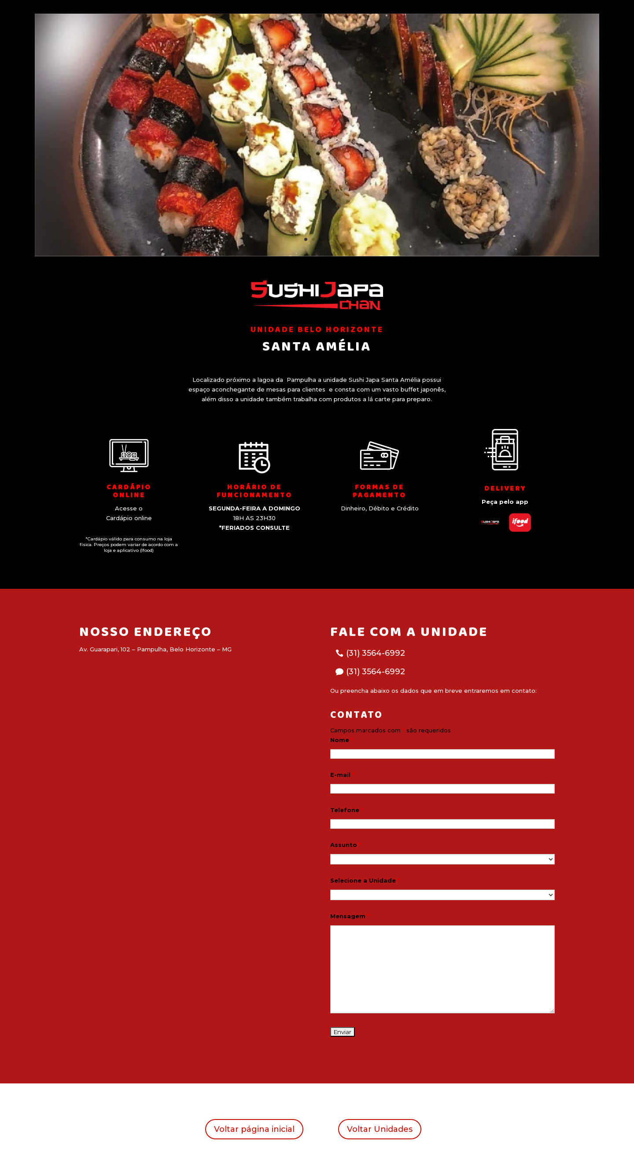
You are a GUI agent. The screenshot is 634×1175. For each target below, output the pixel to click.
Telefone (346, 809)
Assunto (345, 844)
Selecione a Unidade (365, 880)
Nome (341, 739)
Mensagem (349, 916)
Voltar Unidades (380, 1129)
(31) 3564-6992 (375, 653)
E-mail (342, 774)
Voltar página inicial (254, 1129)
